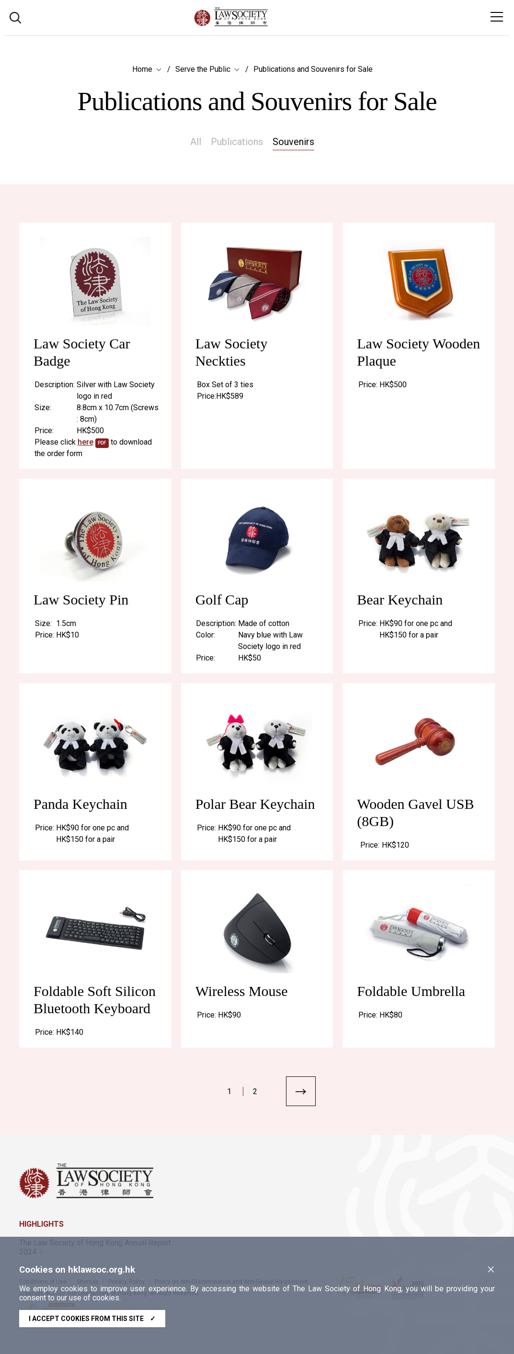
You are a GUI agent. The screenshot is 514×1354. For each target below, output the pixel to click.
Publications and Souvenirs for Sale (313, 69)
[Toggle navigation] (496, 16)
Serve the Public (202, 69)
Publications (237, 142)
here (85, 445)
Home (142, 69)
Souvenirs (293, 142)
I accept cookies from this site (92, 1318)
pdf (102, 446)
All (195, 142)
